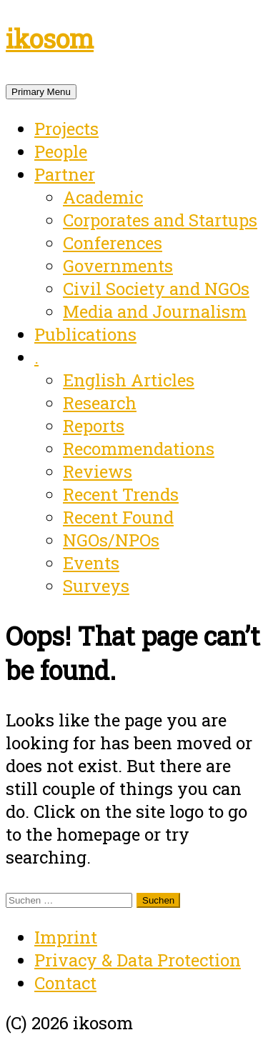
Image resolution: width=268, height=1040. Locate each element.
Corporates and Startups (160, 220)
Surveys (96, 585)
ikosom (50, 38)
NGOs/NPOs (111, 540)
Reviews (97, 471)
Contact (65, 982)
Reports (93, 425)
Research (100, 402)
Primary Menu (41, 91)
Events (91, 562)
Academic (103, 197)
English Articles (128, 380)
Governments (118, 265)
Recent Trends (121, 494)
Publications (85, 334)
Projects (66, 128)
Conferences (112, 242)
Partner (64, 174)
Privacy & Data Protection (137, 960)
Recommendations (138, 448)
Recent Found (118, 517)
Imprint (65, 937)
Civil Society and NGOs (156, 288)
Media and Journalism (155, 311)
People (60, 151)
